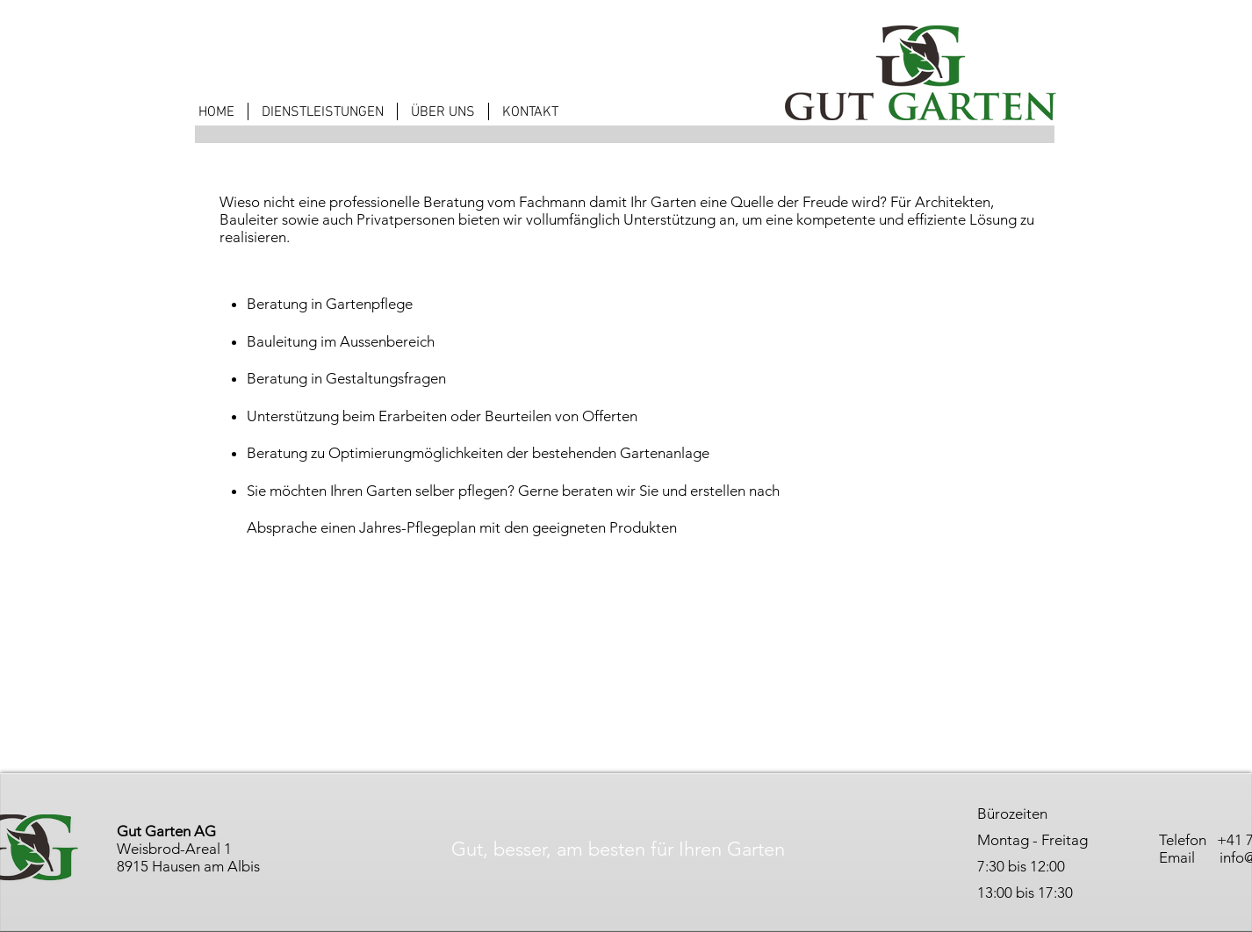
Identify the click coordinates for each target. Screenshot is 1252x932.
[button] (322, 111)
